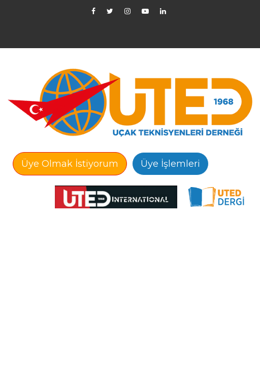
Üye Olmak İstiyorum (69, 163)
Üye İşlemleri (170, 163)
